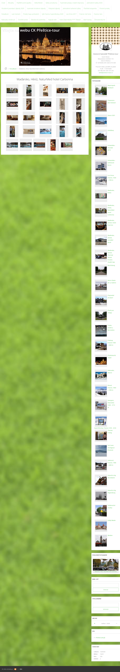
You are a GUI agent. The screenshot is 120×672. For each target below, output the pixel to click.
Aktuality (11, 3)
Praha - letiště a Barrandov (111, 327)
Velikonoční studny (111, 506)
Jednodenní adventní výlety (72, 8)
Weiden (110, 535)
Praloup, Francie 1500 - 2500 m (112, 342)
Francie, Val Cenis (85, 14)
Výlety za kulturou (51, 3)
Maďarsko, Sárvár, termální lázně (111, 238)
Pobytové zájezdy (54, 8)
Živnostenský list (99, 20)
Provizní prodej (105, 8)
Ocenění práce (23, 20)
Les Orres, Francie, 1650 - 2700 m (112, 177)
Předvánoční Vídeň (112, 356)
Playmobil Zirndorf (111, 296)
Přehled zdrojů (100, 638)
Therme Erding (110, 431)
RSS (21, 669)
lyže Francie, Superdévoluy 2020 (52, 14)
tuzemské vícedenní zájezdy (36, 8)
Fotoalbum (5, 14)
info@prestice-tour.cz (106, 73)
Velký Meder (38, 3)
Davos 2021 (111, 115)
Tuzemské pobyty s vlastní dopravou (72, 3)
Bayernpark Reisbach (111, 86)
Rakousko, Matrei (111, 371)
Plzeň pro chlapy (111, 311)
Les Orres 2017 (71, 14)
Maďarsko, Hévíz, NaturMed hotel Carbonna (111, 210)
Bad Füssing (87, 20)
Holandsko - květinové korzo (112, 162)
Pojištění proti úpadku (24, 3)
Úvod (3, 3)
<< (95, 623)
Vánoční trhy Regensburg (112, 491)
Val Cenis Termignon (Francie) (111, 447)
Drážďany (111, 130)
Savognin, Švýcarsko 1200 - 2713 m (111, 403)
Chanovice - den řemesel (112, 101)
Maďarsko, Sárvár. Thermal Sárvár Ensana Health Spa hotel (111, 257)
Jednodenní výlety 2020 (94, 3)
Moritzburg (111, 265)
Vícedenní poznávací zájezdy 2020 (13, 8)
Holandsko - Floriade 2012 (112, 146)
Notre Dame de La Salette (112, 281)
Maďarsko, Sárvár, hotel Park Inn (112, 222)
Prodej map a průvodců (31, 14)
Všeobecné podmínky (38, 20)
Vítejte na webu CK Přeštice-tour (31, 30)
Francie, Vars (98, 14)
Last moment (16, 14)
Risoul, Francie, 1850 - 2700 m (112, 387)
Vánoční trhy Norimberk (112, 476)
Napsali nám (52, 20)
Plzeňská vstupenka (90, 8)
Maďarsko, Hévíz (111, 191)
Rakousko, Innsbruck (8, 20)
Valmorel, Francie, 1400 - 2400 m (112, 462)
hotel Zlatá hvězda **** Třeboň (70, 20)
